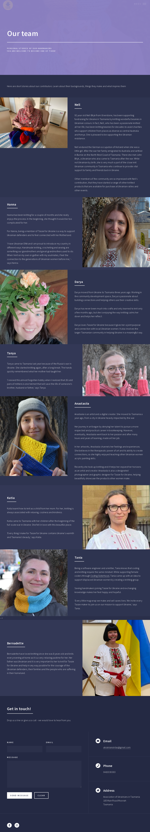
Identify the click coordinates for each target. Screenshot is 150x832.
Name (10, 742)
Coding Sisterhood (100, 575)
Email (49, 742)
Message (12, 757)
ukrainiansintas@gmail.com (117, 747)
